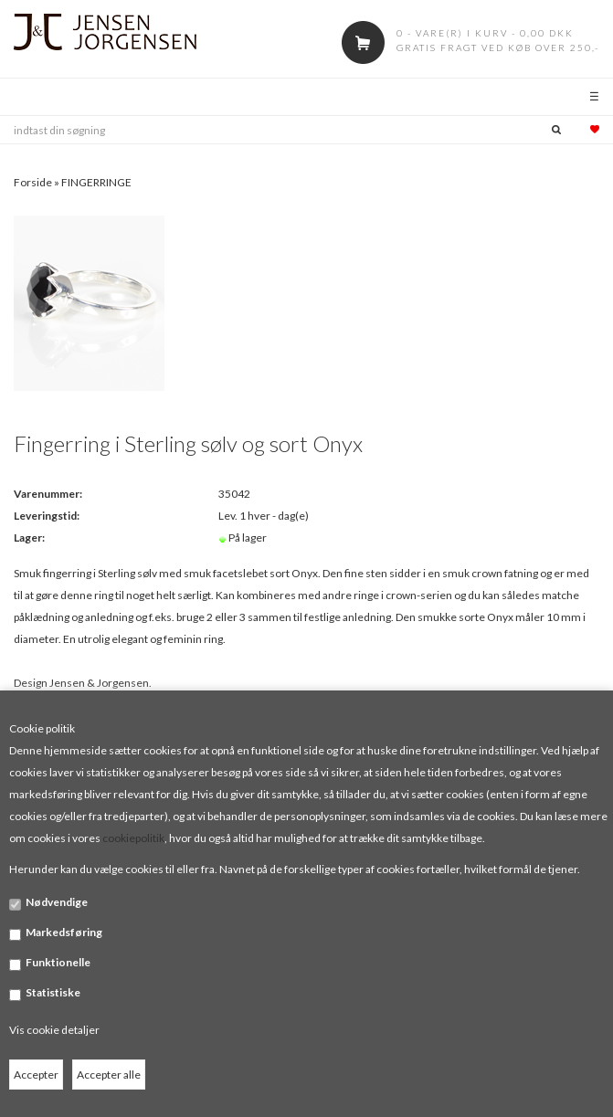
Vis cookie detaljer (54, 1030)
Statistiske (53, 992)
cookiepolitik (133, 838)
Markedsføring (64, 932)
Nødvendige (57, 902)
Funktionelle (58, 962)
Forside (33, 182)
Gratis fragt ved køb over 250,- (497, 47)
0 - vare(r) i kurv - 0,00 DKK (485, 32)
